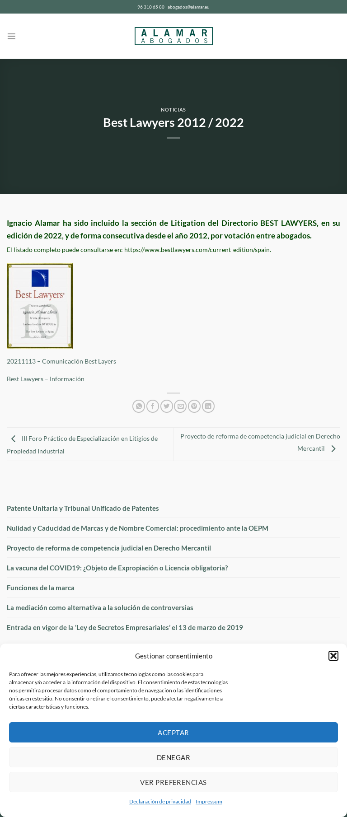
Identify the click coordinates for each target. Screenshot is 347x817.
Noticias (173, 109)
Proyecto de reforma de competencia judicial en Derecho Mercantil (109, 548)
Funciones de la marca (41, 588)
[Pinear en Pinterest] (194, 406)
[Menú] (11, 36)
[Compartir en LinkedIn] (208, 406)
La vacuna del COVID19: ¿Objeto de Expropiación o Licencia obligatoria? (117, 568)
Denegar (173, 757)
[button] (333, 655)
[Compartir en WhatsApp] (138, 406)
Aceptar (173, 732)
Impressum (209, 801)
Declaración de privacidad (160, 801)
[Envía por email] (180, 406)
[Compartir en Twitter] (166, 406)
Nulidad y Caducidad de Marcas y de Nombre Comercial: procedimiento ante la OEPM (137, 528)
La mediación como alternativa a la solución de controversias (100, 607)
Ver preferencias (173, 782)
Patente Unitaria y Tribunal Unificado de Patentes (83, 508)
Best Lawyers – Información (45, 379)
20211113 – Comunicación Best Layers (61, 361)
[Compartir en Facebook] (152, 406)
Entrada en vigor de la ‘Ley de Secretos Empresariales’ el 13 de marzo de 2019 (125, 627)
